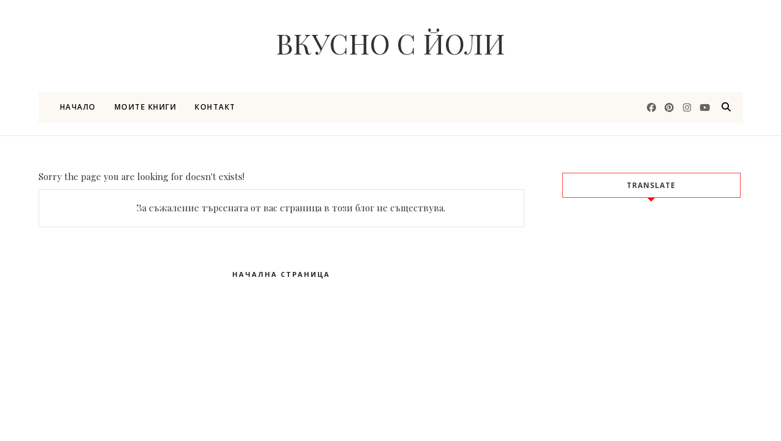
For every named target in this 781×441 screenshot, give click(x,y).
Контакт (215, 107)
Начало (78, 107)
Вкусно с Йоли (390, 42)
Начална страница (281, 274)
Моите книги (146, 107)
